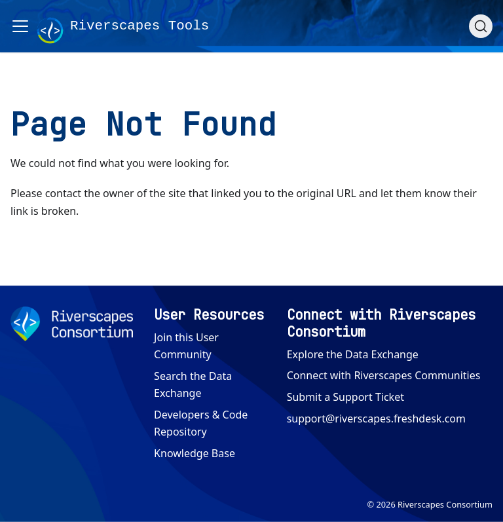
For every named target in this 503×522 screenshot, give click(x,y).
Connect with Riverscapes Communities (384, 375)
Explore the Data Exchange (353, 354)
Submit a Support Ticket (345, 397)
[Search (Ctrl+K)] (481, 26)
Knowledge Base (194, 453)
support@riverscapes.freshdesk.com (376, 418)
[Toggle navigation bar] (20, 26)
